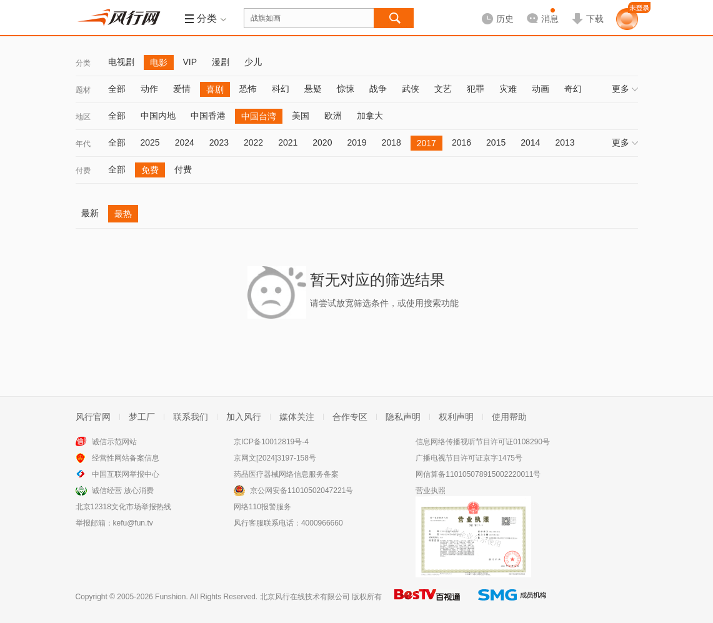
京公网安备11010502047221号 (301, 490)
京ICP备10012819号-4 (271, 441)
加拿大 (370, 116)
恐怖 (248, 89)
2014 (530, 142)
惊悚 (345, 89)
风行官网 (93, 417)
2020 (322, 142)
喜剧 (215, 89)
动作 (149, 89)
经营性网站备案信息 (125, 458)
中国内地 (158, 116)
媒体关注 (296, 417)
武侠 (410, 89)
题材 (83, 90)
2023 (219, 142)
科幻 (280, 89)
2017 (426, 143)
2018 (391, 142)
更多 (625, 89)
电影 (158, 62)
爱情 (182, 89)
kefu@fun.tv (133, 523)
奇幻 (573, 89)
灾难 (508, 89)
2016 (461, 142)
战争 (378, 89)
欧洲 (333, 116)
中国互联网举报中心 (125, 474)
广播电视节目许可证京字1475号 (469, 458)
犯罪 (475, 89)
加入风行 (243, 417)
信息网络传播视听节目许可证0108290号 (483, 441)
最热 (123, 214)
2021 (287, 142)
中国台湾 (258, 116)
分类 (83, 63)
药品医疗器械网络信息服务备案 (286, 474)
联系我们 (190, 417)
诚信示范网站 (114, 441)
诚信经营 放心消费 (123, 490)
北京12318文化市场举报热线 (123, 506)
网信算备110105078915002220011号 (478, 474)
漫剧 (220, 62)
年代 (83, 143)
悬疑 (313, 89)
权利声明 (456, 417)
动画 (540, 89)
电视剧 (121, 62)
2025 (150, 142)
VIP (190, 62)
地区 (83, 116)
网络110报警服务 (262, 506)
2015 (496, 142)
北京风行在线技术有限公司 (305, 596)
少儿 (253, 62)
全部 (117, 89)
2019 (356, 142)
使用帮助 (509, 417)
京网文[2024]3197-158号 (275, 458)
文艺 (443, 89)
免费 (150, 170)
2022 (253, 142)
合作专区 (349, 417)
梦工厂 (142, 417)
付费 (83, 170)
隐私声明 (403, 417)
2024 (184, 142)
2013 (564, 142)
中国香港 (208, 116)
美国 (300, 116)
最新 (90, 213)
